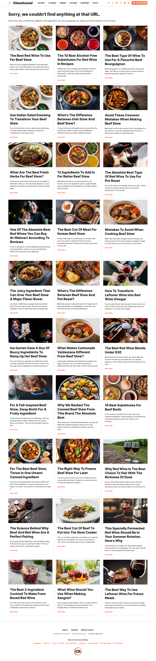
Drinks (63, 3)
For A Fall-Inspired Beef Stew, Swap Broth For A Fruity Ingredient (28, 409)
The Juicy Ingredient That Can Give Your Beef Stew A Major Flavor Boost (30, 295)
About (65, 630)
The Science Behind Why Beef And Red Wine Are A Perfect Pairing (29, 532)
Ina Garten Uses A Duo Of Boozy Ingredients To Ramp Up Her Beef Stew (29, 352)
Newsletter (139, 3)
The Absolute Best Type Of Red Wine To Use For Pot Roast (123, 177)
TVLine (54, 643)
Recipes (41, 3)
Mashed (82, 643)
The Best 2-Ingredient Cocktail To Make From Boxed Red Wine (28, 594)
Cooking (52, 3)
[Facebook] (109, 3)
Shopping (85, 3)
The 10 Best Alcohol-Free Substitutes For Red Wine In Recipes (77, 60)
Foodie (61, 643)
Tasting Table (93, 643)
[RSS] (129, 3)
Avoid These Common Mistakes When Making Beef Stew (123, 119)
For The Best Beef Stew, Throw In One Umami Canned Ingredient (28, 473)
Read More (14, 73)
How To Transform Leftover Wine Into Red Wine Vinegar (122, 295)
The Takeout (118, 643)
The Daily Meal (105, 643)
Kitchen (73, 3)
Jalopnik (46, 643)
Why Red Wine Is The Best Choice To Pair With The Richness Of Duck (125, 473)
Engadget (37, 643)
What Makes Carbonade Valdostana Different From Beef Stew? (76, 352)
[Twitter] (113, 3)
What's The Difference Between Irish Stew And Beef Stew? (76, 119)
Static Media (64, 634)
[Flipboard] (117, 3)
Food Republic (71, 643)
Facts (95, 3)
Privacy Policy (87, 630)
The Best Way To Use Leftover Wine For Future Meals (124, 594)
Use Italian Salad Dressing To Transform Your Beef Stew (30, 119)
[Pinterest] (121, 3)
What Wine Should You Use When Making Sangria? (75, 594)
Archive (74, 630)
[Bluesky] (125, 3)
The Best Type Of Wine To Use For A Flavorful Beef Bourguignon (125, 60)
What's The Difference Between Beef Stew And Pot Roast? (76, 295)
